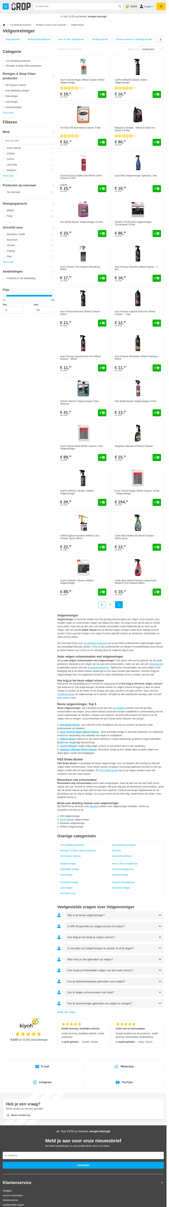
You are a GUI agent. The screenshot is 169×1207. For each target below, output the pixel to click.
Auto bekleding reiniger (17, 90)
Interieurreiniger (13, 107)
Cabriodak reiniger (69, 869)
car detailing (119, 708)
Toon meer (8, 112)
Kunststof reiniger (69, 882)
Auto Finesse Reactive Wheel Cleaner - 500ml (80, 312)
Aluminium (29, 240)
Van (5, 304)
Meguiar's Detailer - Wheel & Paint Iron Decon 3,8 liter (135, 129)
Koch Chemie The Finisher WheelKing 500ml (80, 268)
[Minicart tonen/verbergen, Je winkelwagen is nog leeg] (160, 6)
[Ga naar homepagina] (4, 25)
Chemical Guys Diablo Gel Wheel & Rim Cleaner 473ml (81, 176)
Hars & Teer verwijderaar (71, 39)
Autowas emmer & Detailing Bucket (133, 39)
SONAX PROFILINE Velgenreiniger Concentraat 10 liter (133, 223)
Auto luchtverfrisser (122, 856)
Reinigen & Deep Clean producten (51, 25)
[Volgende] (160, 39)
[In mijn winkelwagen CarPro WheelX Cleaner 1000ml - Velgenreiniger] (102, 502)
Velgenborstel (13, 39)
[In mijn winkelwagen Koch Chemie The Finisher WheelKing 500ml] (102, 278)
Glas (29, 256)
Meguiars (29, 170)
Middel (29, 210)
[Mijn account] (147, 6)
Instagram (42, 1082)
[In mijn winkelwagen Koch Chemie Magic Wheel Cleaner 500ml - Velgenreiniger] (102, 94)
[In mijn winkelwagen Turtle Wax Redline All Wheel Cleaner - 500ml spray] (157, 547)
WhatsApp (124, 1067)
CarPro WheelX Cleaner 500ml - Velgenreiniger (131, 81)
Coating (29, 251)
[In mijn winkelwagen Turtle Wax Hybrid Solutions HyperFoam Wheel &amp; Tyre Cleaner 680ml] (157, 592)
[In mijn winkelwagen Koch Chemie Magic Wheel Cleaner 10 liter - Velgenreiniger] (157, 502)
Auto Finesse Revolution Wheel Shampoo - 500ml (137, 357)
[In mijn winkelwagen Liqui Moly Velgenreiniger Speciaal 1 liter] (157, 188)
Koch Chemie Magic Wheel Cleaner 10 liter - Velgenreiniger (137, 492)
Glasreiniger (11, 96)
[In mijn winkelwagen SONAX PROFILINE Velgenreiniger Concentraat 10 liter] (157, 233)
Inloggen (7, 1190)
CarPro (29, 159)
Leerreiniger (11, 101)
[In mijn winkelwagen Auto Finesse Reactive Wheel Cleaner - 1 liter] (157, 278)
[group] (71, 88)
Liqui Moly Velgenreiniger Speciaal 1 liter (136, 175)
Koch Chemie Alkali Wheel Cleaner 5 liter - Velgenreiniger (82, 447)
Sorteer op (133, 49)
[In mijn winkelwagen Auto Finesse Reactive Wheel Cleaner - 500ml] (102, 323)
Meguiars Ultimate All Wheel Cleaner (134, 446)
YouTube (124, 1082)
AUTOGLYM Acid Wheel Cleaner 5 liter (80, 127)
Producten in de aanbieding (29, 278)
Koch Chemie (29, 148)
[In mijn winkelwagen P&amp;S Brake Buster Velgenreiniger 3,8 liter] (102, 233)
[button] (83, 1182)
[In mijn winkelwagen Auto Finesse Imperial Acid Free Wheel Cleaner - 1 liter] (157, 323)
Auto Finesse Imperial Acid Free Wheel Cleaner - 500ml (80, 357)
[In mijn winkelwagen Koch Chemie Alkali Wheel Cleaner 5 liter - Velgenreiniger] (102, 457)
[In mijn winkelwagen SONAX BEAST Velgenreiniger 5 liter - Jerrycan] (102, 412)
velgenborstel (156, 664)
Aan (36, 304)
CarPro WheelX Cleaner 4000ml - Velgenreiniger (77, 581)
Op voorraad (29, 192)
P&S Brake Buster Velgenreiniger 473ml (135, 401)
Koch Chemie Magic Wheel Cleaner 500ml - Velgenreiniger (83, 81)
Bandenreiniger (68, 863)
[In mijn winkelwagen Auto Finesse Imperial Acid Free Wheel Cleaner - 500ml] (102, 367)
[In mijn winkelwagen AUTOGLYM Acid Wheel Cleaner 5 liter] (102, 142)
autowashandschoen (98, 667)
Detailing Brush (100, 39)
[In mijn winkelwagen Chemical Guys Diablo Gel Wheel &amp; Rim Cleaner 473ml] (102, 188)
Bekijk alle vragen (66, 1012)
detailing (94, 806)
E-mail (42, 1067)
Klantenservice (10, 1200)
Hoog (29, 216)
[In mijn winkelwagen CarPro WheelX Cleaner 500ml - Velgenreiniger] (157, 94)
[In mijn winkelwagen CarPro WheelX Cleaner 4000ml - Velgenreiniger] (102, 592)
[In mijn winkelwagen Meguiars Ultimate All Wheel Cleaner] (157, 457)
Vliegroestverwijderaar (39, 39)
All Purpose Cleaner (15, 85)
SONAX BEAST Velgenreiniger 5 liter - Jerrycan (80, 402)
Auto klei (116, 850)
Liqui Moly (29, 165)
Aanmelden (83, 1165)
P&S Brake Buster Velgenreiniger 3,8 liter (81, 222)
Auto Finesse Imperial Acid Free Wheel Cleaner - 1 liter (135, 312)
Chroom (29, 245)
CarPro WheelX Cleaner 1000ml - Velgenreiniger (77, 492)
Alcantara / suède (29, 234)
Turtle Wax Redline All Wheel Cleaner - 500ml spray (135, 536)
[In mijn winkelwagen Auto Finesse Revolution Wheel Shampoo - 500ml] (157, 367)
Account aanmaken (13, 1195)
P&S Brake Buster (108, 770)
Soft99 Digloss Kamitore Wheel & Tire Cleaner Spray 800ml (79, 536)
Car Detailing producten (20, 25)
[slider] (5, 295)
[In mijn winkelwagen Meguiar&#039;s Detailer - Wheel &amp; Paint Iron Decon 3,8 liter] (157, 142)
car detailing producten (95, 643)
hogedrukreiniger (66, 694)
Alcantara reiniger (121, 887)
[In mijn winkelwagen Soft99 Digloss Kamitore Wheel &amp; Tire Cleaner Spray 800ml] (102, 547)
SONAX (29, 153)
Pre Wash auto (68, 893)
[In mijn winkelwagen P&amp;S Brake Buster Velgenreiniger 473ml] (157, 412)
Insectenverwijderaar (122, 869)
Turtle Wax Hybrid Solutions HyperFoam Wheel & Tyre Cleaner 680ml (135, 581)
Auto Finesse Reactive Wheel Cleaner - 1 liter (136, 268)
